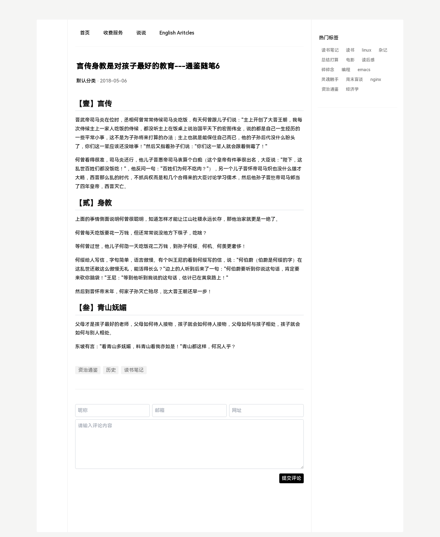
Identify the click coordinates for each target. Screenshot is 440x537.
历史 (111, 370)
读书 (350, 50)
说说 (141, 33)
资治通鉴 (88, 370)
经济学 (352, 89)
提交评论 (291, 478)
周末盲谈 (354, 79)
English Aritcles (177, 33)
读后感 (368, 59)
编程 (346, 69)
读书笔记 (134, 370)
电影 (350, 59)
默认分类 (86, 81)
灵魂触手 (330, 79)
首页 (85, 33)
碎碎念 (327, 69)
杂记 (383, 50)
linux (366, 50)
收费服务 (113, 33)
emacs (364, 69)
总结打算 (330, 59)
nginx (375, 79)
